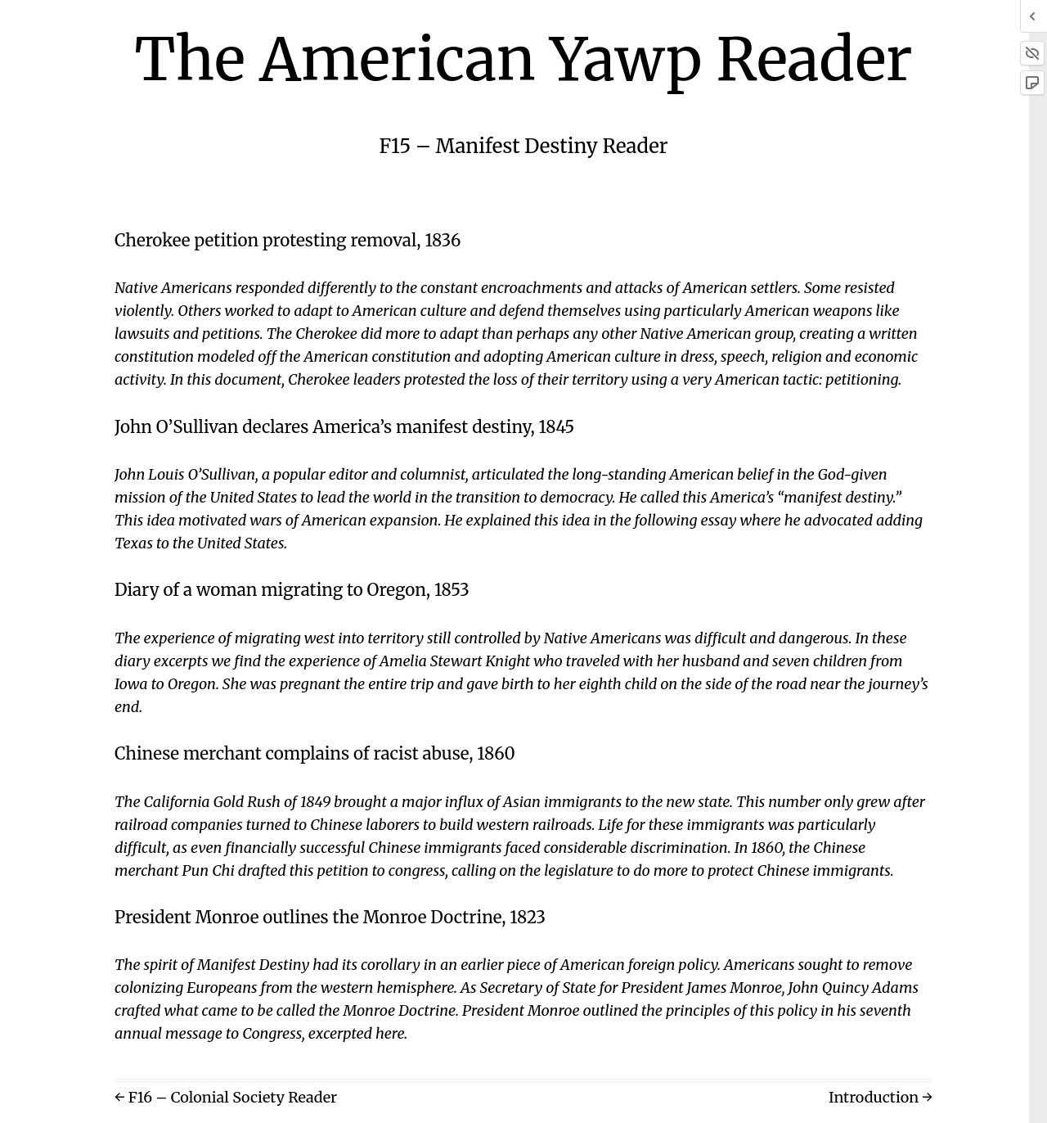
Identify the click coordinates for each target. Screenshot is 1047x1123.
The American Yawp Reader (524, 59)
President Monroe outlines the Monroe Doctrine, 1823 (330, 917)
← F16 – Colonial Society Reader (226, 1097)
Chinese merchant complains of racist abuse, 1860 (315, 753)
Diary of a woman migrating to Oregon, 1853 (292, 590)
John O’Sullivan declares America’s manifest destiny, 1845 (344, 427)
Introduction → (880, 1097)
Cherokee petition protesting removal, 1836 (288, 240)
